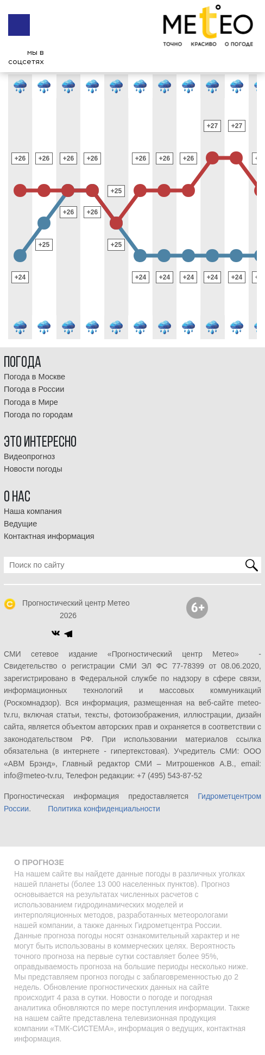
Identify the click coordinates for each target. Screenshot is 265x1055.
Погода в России (34, 389)
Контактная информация (49, 536)
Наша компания (33, 511)
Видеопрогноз (29, 456)
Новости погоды (33, 469)
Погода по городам (38, 414)
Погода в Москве (34, 376)
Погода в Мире (31, 402)
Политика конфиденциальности (104, 808)
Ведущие (20, 523)
